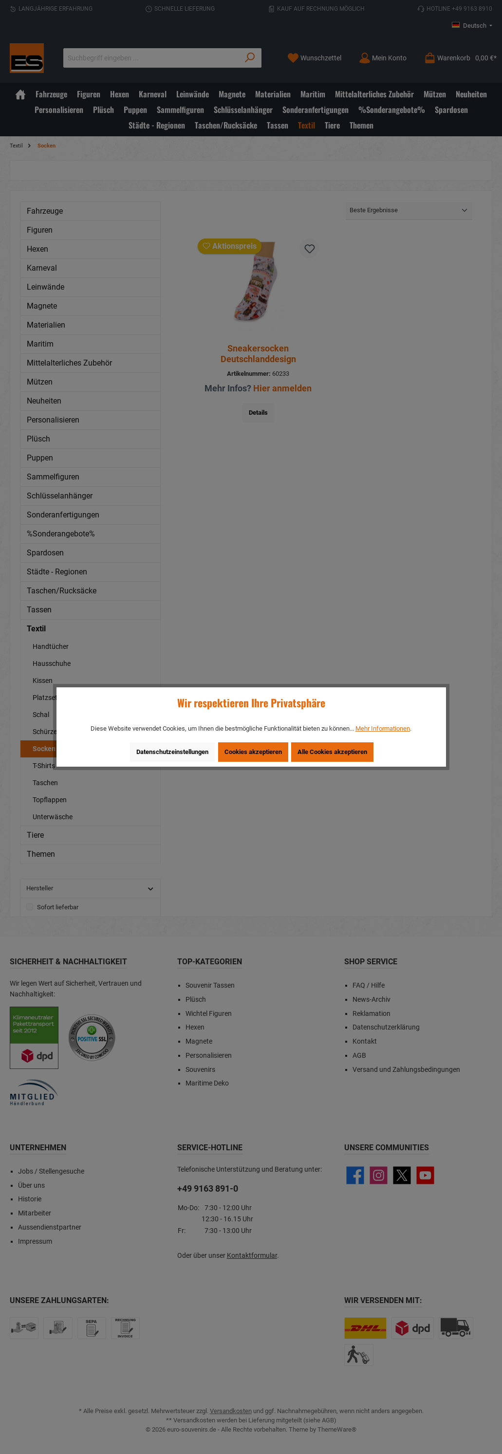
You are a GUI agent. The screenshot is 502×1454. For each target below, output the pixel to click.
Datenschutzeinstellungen (172, 751)
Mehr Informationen (382, 728)
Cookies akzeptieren (253, 751)
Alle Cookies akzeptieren (332, 751)
